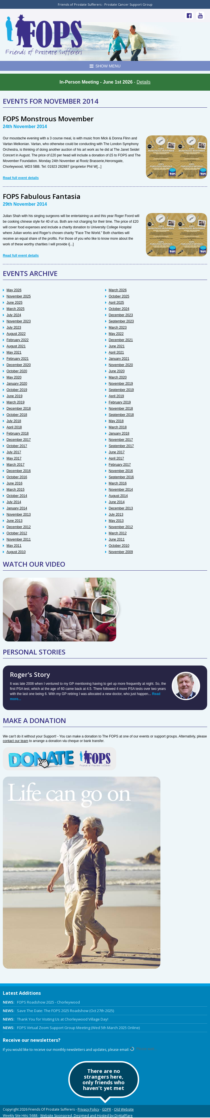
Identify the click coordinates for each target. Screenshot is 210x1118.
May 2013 (116, 520)
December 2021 (121, 340)
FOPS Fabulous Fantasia (41, 196)
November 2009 (121, 552)
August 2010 (16, 552)
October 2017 (17, 446)
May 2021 (14, 352)
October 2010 (119, 545)
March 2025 (15, 309)
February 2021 (18, 358)
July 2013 (116, 514)
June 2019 (14, 396)
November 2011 (19, 539)
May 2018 (116, 421)
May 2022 (116, 333)
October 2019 (17, 390)
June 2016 (14, 483)
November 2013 (19, 514)
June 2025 (14, 302)
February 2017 (120, 464)
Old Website (124, 1109)
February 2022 (18, 340)
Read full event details (21, 178)
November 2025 (19, 296)
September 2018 (121, 414)
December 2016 (19, 471)
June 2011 (117, 539)
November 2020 (121, 365)
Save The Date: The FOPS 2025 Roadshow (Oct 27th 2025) (58, 1010)
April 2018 (14, 427)
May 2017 (14, 458)
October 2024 (119, 309)
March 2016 (118, 483)
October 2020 (17, 371)
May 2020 (14, 377)
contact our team (15, 741)
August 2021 (16, 346)
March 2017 (15, 464)
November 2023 (19, 321)
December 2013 (121, 508)
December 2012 (19, 527)
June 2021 (117, 346)
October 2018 (17, 414)
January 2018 (119, 433)
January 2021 (119, 358)
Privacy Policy (88, 1109)
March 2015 (15, 489)
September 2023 (121, 321)
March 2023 (118, 327)
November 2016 (121, 471)
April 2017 (116, 458)
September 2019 (121, 390)
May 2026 (14, 290)
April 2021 (116, 352)
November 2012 (121, 527)
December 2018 (19, 408)
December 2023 (121, 315)
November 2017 (121, 439)
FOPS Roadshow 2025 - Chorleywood (41, 1002)
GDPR (106, 1109)
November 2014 (121, 489)
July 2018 (14, 421)
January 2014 (17, 508)
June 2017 (117, 452)
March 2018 (118, 427)
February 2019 (120, 402)
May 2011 (14, 545)
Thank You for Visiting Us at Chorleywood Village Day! (55, 1019)
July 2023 (14, 327)
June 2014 (117, 502)
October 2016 (17, 477)
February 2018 (18, 433)
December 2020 (19, 365)
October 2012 (17, 533)
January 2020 (17, 383)
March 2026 (118, 290)
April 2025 (116, 302)
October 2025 (119, 296)
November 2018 (121, 408)
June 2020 (117, 371)
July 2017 (14, 452)
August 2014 (118, 496)
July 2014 (14, 502)
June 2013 (14, 520)
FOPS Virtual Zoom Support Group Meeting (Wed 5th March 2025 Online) (71, 1027)
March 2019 (15, 402)
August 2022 (16, 333)
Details (143, 82)
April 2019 (116, 396)
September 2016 (121, 477)
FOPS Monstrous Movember (48, 118)
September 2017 (121, 446)
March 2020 (118, 377)
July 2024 (14, 315)
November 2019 (121, 383)
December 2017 (19, 439)
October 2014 (17, 496)
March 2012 (118, 533)
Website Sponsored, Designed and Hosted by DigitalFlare (86, 1115)
